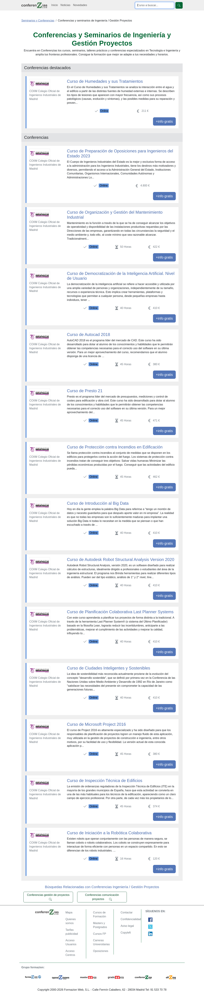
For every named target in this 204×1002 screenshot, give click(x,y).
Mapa (68, 912)
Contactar (126, 912)
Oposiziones (100, 951)
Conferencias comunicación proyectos (102, 897)
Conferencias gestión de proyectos (48, 897)
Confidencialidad (131, 919)
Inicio (54, 5)
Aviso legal (127, 925)
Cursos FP (99, 933)
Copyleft (126, 932)
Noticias (65, 5)
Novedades (80, 5)
